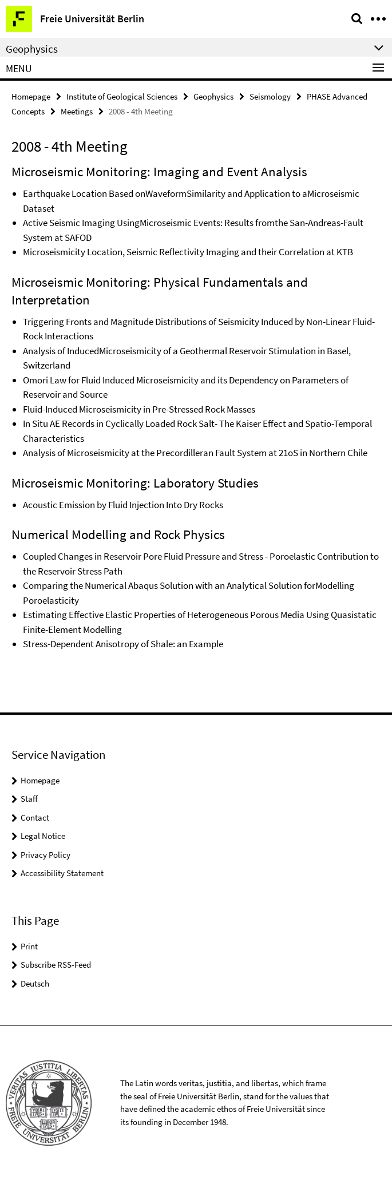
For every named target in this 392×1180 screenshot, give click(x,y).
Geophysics (213, 96)
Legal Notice (43, 835)
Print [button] (29, 946)
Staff (29, 798)
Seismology (270, 96)
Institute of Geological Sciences (121, 96)
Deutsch (35, 983)
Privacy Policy (45, 854)
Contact (35, 817)
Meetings (77, 111)
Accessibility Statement (62, 873)
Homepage (30, 96)
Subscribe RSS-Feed (56, 964)
